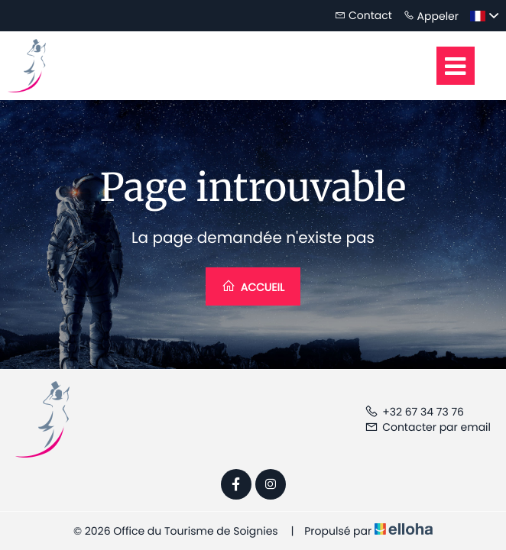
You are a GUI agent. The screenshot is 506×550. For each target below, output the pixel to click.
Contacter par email (428, 427)
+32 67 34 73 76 (414, 411)
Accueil (253, 287)
